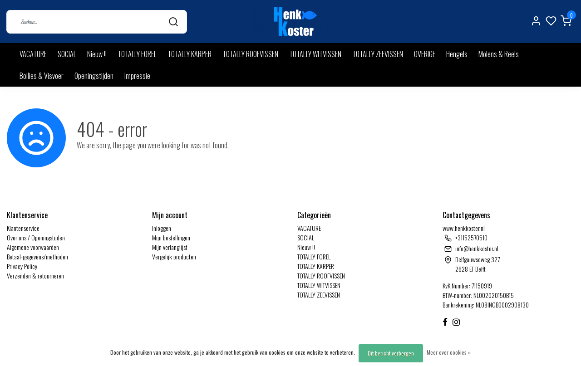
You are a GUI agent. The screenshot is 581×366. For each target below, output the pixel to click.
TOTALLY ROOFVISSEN (250, 54)
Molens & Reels (498, 54)
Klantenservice (23, 228)
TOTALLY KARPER (189, 54)
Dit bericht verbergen (391, 353)
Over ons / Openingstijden (36, 237)
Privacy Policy (22, 266)
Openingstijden (93, 75)
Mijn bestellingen (171, 237)
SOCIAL (67, 54)
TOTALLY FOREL (137, 54)
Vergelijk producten (174, 256)
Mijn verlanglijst (169, 247)
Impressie (137, 75)
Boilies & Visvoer (42, 75)
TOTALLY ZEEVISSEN (377, 54)
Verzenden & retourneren (35, 275)
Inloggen (161, 228)
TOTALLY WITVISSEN (315, 54)
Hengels (457, 54)
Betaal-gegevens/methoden (37, 256)
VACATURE (33, 54)
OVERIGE (424, 54)
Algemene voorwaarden (33, 247)
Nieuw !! (97, 54)
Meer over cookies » (449, 352)
